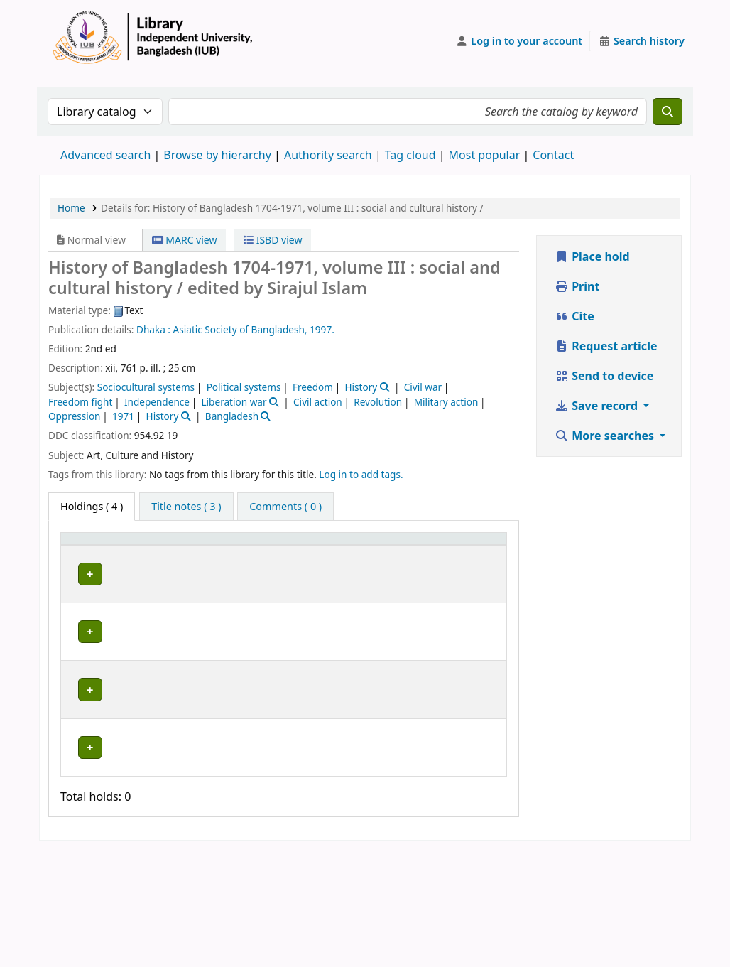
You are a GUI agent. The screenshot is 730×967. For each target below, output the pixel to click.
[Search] (667, 111)
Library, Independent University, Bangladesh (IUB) (164, 606)
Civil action (317, 402)
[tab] (186, 506)
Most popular (485, 155)
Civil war (423, 387)
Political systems (244, 387)
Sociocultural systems (146, 387)
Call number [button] (323, 552)
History (360, 387)
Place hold (592, 256)
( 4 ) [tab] (91, 506)
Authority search (328, 155)
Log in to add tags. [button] (361, 474)
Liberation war (233, 402)
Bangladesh (231, 416)
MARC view (184, 240)
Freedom (313, 387)
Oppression (74, 416)
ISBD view (273, 240)
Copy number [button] (402, 552)
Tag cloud (410, 155)
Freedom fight (80, 402)
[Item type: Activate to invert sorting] (89, 552)
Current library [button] (142, 552)
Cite (574, 316)
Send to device (604, 376)
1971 (123, 416)
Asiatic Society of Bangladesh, (240, 329)
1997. (322, 329)
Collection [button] (249, 559)
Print (577, 286)
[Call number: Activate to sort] (336, 552)
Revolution (378, 402)
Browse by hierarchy (217, 155)
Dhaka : (153, 329)
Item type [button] (79, 552)
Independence (157, 402)
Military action (446, 402)
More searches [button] (606, 435)
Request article (606, 346)
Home (71, 208)
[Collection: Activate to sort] (257, 552)
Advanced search (105, 155)
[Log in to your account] (519, 41)
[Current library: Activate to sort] (166, 552)
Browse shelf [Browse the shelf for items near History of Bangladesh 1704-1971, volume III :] (335, 599)
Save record (598, 406)
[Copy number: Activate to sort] (412, 552)
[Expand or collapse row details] (477, 613)
